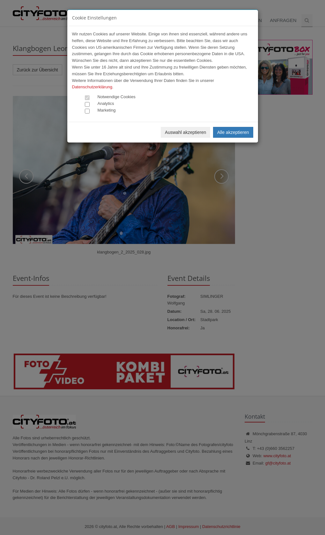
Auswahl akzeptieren (185, 132)
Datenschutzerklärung (92, 86)
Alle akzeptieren (233, 132)
